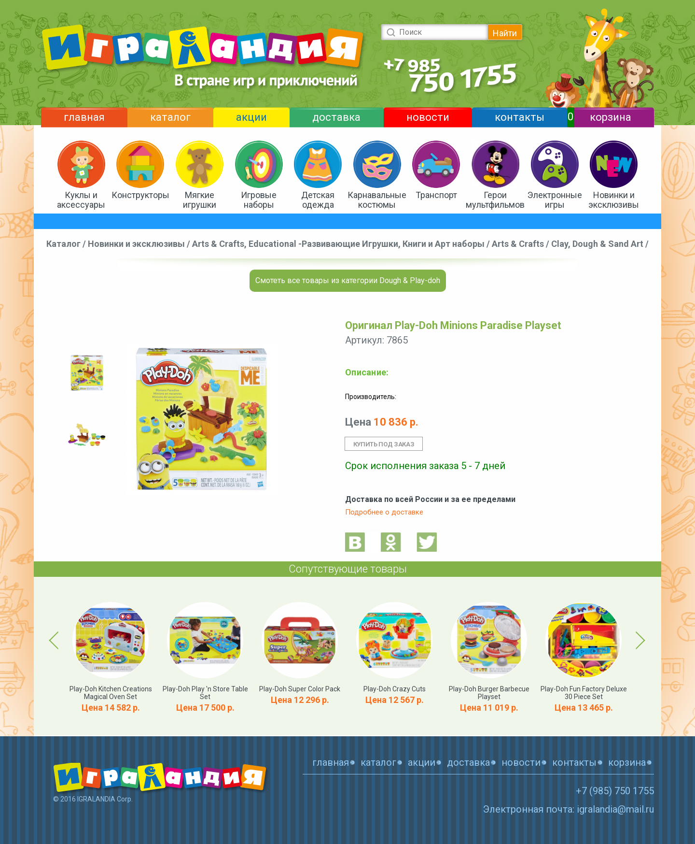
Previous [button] (55, 640)
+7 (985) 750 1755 (615, 791)
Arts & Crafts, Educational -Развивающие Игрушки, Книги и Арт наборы (338, 244)
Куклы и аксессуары (81, 200)
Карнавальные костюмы (377, 200)
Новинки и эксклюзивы (613, 200)
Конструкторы (140, 195)
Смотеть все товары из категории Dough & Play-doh (347, 280)
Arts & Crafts (518, 244)
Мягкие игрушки (199, 200)
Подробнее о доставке (384, 512)
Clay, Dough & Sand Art (597, 244)
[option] (87, 372)
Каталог (63, 244)
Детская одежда (317, 200)
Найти (505, 33)
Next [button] (639, 640)
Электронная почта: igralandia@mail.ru (568, 809)
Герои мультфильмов (495, 200)
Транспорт (436, 195)
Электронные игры (555, 200)
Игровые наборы (259, 200)
